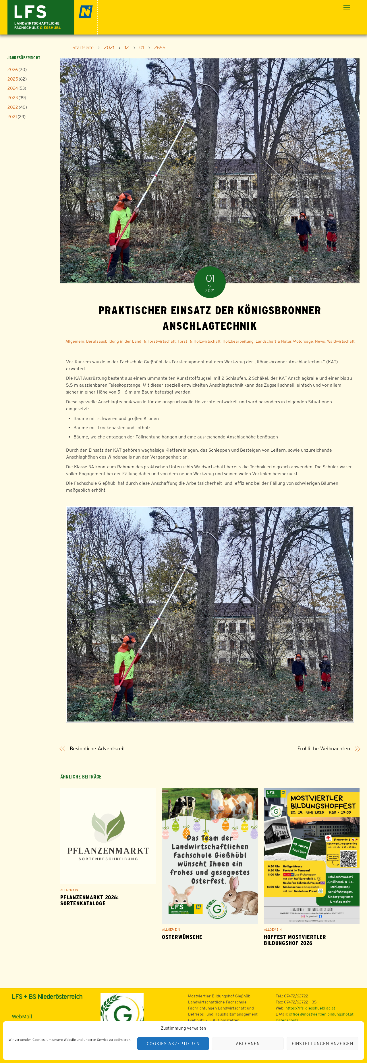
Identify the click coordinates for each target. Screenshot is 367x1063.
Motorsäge (303, 341)
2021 (12, 116)
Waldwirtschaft (341, 341)
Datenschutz (287, 1020)
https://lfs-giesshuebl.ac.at (310, 1008)
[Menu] (346, 8)
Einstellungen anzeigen (322, 1043)
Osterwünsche (182, 937)
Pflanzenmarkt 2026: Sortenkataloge (89, 900)
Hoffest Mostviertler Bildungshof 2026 (295, 940)
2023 (12, 97)
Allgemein (74, 341)
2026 (12, 69)
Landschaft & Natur (273, 341)
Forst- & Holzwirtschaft (199, 341)
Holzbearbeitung (238, 341)
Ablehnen (248, 1043)
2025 (12, 79)
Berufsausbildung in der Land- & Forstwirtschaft (131, 341)
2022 (12, 107)
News (320, 341)
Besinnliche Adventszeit (97, 749)
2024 (12, 88)
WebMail (22, 1016)
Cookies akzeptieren (173, 1043)
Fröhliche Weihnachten (324, 749)
